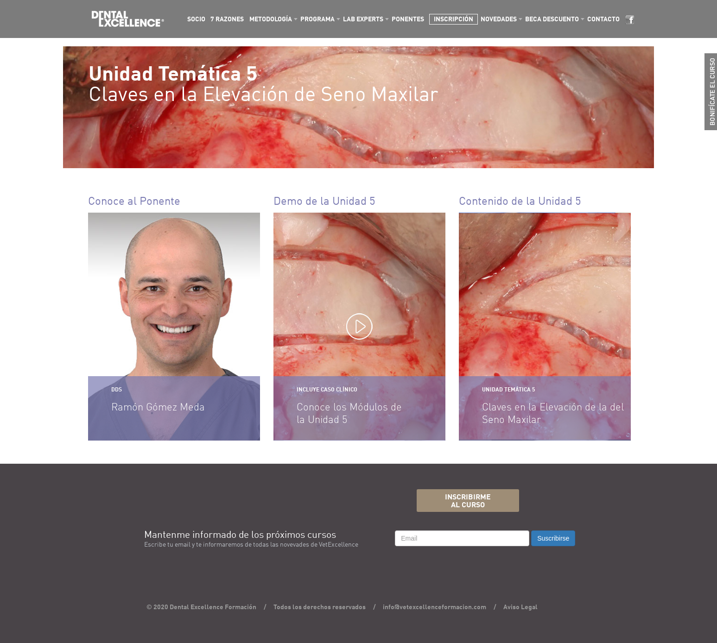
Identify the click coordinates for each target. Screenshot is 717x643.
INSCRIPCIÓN (453, 19)
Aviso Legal (520, 607)
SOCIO (196, 19)
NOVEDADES (499, 19)
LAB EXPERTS (363, 19)
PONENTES (408, 19)
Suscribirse (553, 538)
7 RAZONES (227, 19)
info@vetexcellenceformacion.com (434, 607)
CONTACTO (603, 19)
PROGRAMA (317, 19)
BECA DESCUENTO (552, 19)
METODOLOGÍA (270, 19)
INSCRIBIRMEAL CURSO (468, 501)
